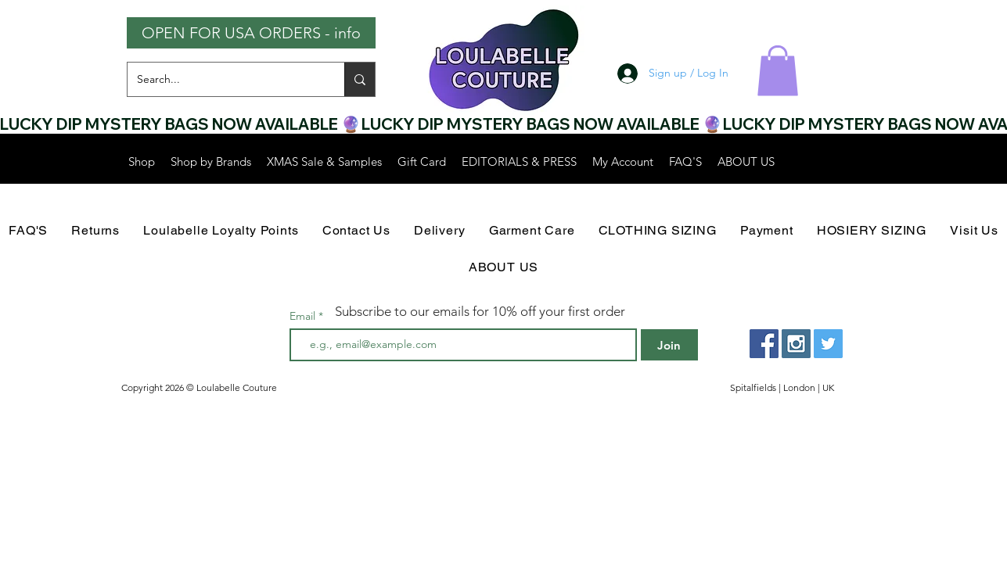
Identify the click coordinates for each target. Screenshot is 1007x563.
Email (304, 315)
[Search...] (224, 79)
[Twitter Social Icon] (828, 343)
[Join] (669, 344)
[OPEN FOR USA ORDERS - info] (251, 32)
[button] (778, 70)
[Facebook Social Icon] (764, 343)
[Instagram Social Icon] (796, 343)
